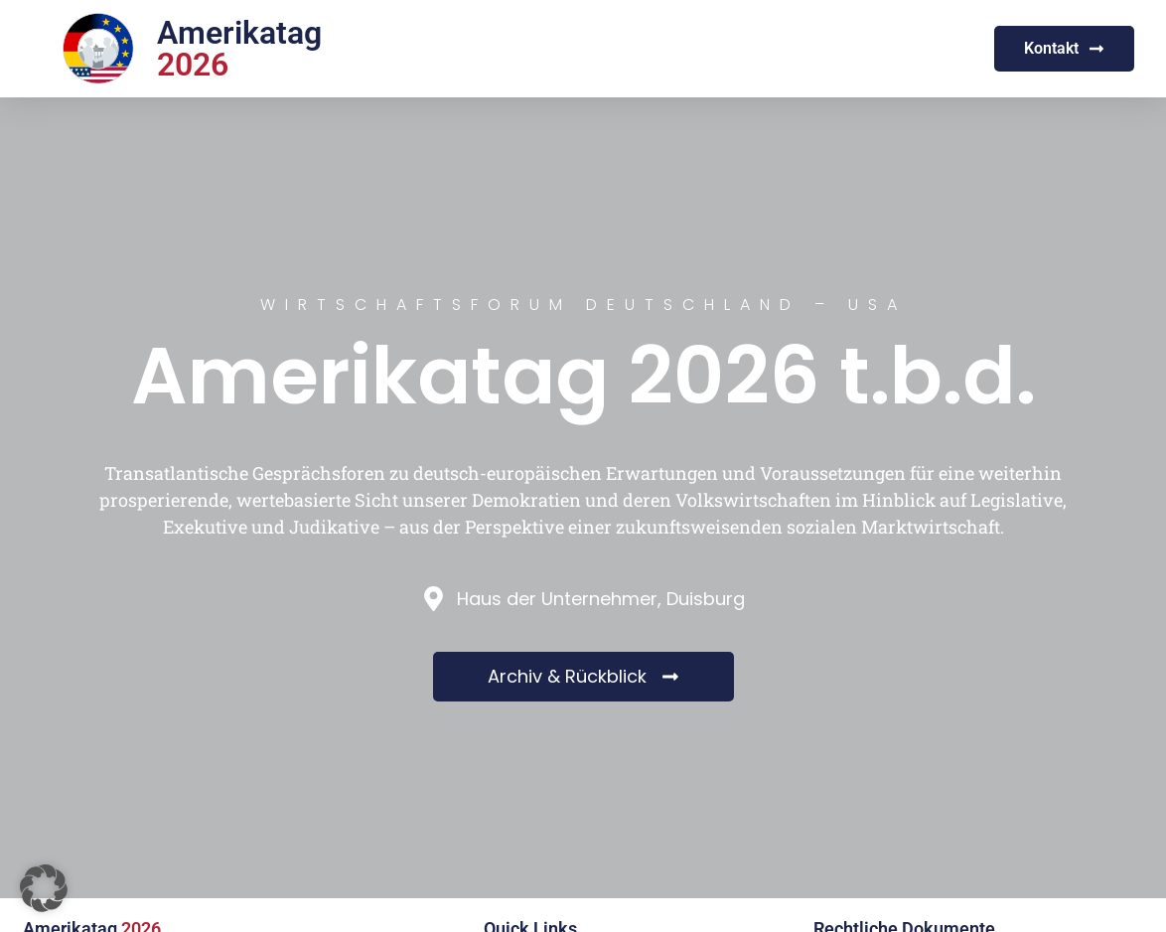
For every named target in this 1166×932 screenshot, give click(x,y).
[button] (43, 888)
